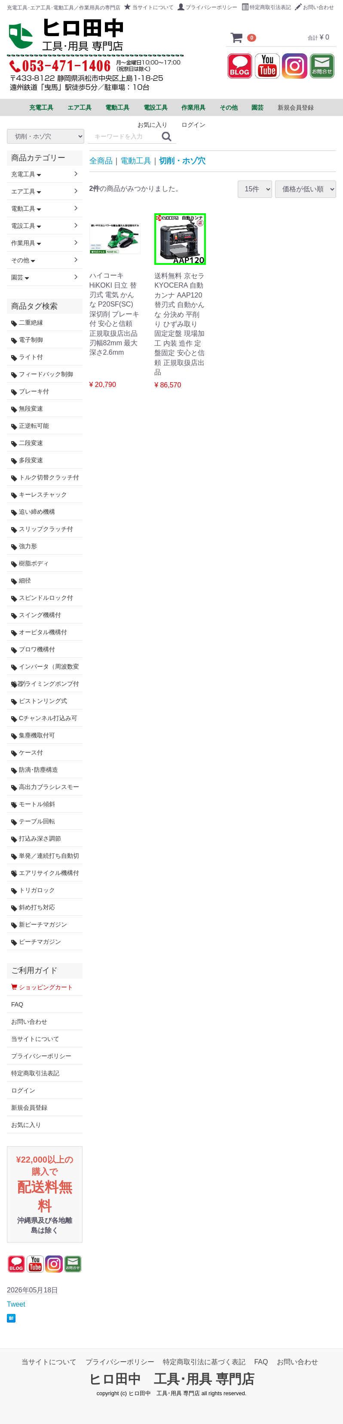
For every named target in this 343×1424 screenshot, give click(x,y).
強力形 (24, 546)
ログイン (193, 124)
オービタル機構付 (39, 632)
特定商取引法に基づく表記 (204, 1362)
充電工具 (26, 174)
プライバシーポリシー (207, 7)
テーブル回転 (33, 821)
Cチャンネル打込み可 (44, 718)
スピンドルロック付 (42, 598)
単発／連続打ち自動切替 (45, 858)
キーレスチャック (39, 494)
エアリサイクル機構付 (45, 873)
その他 (23, 260)
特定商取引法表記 (266, 7)
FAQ (17, 1004)
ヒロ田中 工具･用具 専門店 (171, 1379)
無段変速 (27, 408)
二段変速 (27, 443)
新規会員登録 (296, 107)
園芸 (20, 277)
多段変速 (27, 460)
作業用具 (26, 242)
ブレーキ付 (30, 391)
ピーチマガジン (36, 941)
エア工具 (26, 191)
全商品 (101, 161)
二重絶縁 (27, 322)
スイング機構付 (36, 615)
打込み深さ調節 (36, 838)
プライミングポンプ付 (45, 683)
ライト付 (27, 357)
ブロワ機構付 (33, 649)
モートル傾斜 (33, 804)
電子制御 (27, 340)
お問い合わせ (314, 7)
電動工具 (135, 161)
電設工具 (26, 225)
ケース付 (27, 752)
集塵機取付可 (33, 735)
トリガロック (33, 890)
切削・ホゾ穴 (182, 161)
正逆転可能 (30, 426)
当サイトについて (149, 7)
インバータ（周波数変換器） (45, 669)
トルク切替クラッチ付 (45, 477)
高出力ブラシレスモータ (45, 789)
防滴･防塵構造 (34, 769)
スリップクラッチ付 (42, 529)
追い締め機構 (33, 512)
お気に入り (153, 124)
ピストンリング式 (39, 701)
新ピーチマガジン (39, 924)
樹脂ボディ (30, 563)
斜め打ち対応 (33, 907)
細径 (21, 580)
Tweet (16, 1304)
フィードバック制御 (42, 374)
